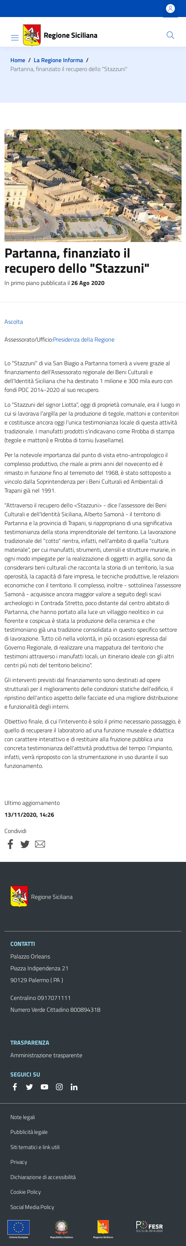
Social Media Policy (32, 1207)
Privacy (18, 1162)
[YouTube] (41, 1086)
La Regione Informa (58, 60)
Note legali (22, 1117)
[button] (170, 35)
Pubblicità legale (29, 1132)
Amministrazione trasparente (46, 1055)
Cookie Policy (25, 1192)
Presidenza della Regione (83, 339)
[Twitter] (26, 1086)
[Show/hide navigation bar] (14, 37)
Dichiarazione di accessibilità (43, 1177)
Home (17, 60)
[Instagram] (56, 1086)
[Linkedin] (71, 1086)
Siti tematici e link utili (35, 1147)
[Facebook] (14, 1086)
